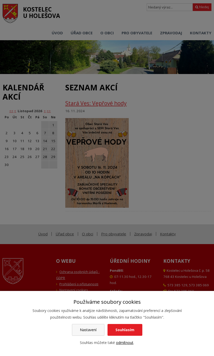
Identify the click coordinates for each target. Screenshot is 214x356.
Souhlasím (124, 329)
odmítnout (124, 342)
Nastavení (88, 329)
